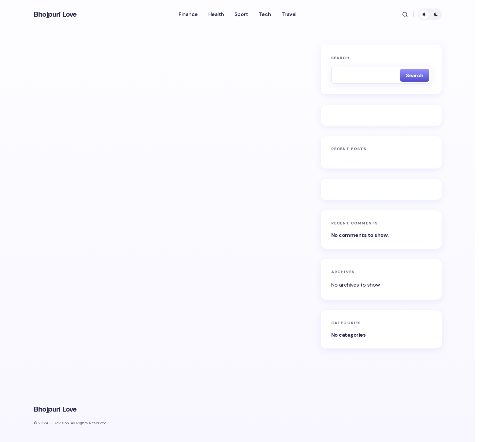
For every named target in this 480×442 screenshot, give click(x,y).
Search (340, 58)
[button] (405, 14)
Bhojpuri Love (55, 14)
